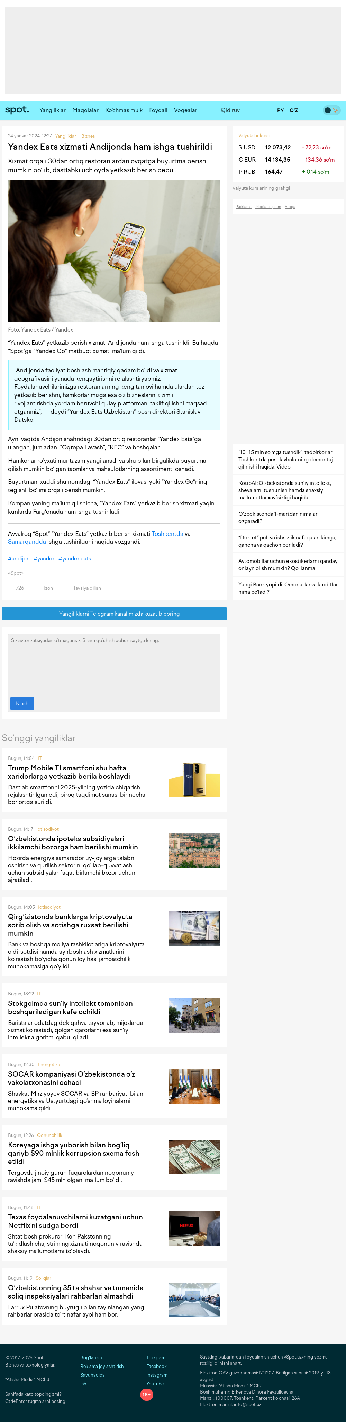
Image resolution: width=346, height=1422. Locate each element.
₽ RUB (246, 172)
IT (40, 758)
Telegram (152, 1357)
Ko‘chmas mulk (124, 110)
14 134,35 (277, 159)
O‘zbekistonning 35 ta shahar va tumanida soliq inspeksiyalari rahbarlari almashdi (76, 1292)
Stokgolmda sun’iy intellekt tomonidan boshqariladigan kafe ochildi (70, 1007)
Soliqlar (43, 1278)
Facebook (153, 1366)
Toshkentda (167, 533)
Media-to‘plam (268, 207)
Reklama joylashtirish (102, 1366)
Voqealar (185, 110)
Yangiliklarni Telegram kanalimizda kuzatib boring (114, 614)
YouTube (152, 1383)
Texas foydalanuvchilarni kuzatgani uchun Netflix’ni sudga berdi (75, 1221)
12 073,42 (278, 147)
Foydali (158, 110)
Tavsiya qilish (83, 588)
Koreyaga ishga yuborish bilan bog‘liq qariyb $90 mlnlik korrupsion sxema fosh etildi (73, 1153)
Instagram (153, 1375)
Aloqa (290, 207)
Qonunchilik (49, 1135)
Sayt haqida (92, 1375)
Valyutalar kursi (254, 135)
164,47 (274, 172)
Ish (83, 1383)
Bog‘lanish (91, 1357)
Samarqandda (27, 541)
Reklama (244, 207)
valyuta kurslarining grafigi (263, 188)
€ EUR (247, 159)
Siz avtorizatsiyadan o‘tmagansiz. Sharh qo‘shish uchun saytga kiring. (114, 664)
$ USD (246, 147)
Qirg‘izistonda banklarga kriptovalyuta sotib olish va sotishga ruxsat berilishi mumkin (70, 925)
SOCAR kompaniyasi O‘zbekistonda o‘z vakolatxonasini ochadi (71, 1078)
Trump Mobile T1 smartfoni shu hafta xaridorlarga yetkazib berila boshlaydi (69, 772)
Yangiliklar (52, 110)
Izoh (44, 588)
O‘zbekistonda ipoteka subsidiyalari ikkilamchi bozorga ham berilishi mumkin (73, 842)
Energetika (49, 1064)
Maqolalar (85, 110)
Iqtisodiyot (47, 829)
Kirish (22, 703)
